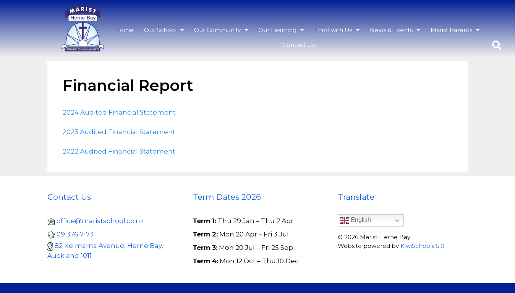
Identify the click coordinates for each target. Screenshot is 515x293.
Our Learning (281, 29)
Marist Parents (455, 29)
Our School (164, 29)
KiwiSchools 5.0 (422, 245)
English (355, 220)
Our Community (221, 29)
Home (124, 30)
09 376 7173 (75, 234)
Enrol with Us (337, 29)
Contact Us (298, 45)
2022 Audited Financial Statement (119, 151)
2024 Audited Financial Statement (119, 112)
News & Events (395, 29)
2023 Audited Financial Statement (119, 132)
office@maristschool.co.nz (100, 221)
